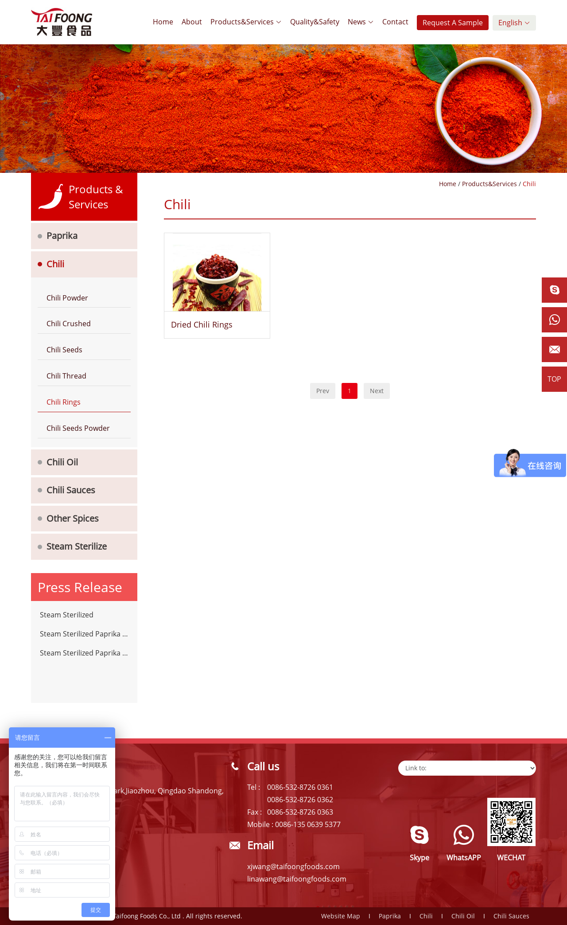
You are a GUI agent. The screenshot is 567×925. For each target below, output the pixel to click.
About (192, 22)
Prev (322, 390)
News (361, 22)
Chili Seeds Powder (78, 428)
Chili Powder (67, 298)
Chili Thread (66, 376)
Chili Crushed (69, 323)
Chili (55, 264)
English (514, 22)
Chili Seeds (64, 350)
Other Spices (73, 518)
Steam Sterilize (77, 546)
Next (377, 390)
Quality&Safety (314, 22)
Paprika (62, 236)
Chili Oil (62, 462)
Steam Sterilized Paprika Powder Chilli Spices (84, 634)
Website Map (340, 916)
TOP (554, 379)
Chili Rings (64, 402)
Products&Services (246, 22)
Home (163, 22)
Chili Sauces (71, 490)
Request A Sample (453, 22)
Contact (395, 22)
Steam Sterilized (66, 615)
